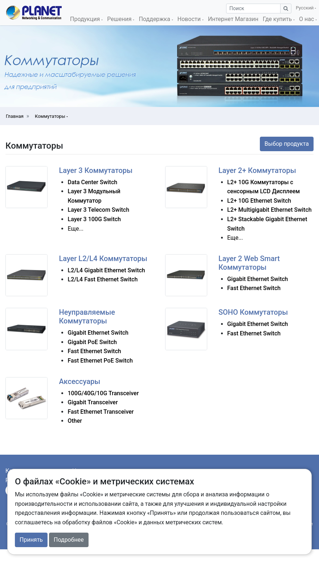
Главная (15, 116)
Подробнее (69, 539)
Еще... (75, 228)
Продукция (85, 19)
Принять (31, 539)
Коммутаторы (50, 116)
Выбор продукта (287, 143)
